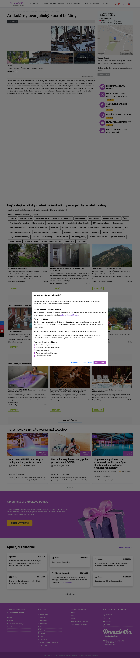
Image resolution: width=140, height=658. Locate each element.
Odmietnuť (75, 362)
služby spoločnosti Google (69, 315)
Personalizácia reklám (43, 356)
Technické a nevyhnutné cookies (47, 345)
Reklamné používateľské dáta (46, 353)
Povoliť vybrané (87, 362)
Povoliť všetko (100, 362)
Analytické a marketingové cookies (48, 347)
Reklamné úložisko (42, 350)
